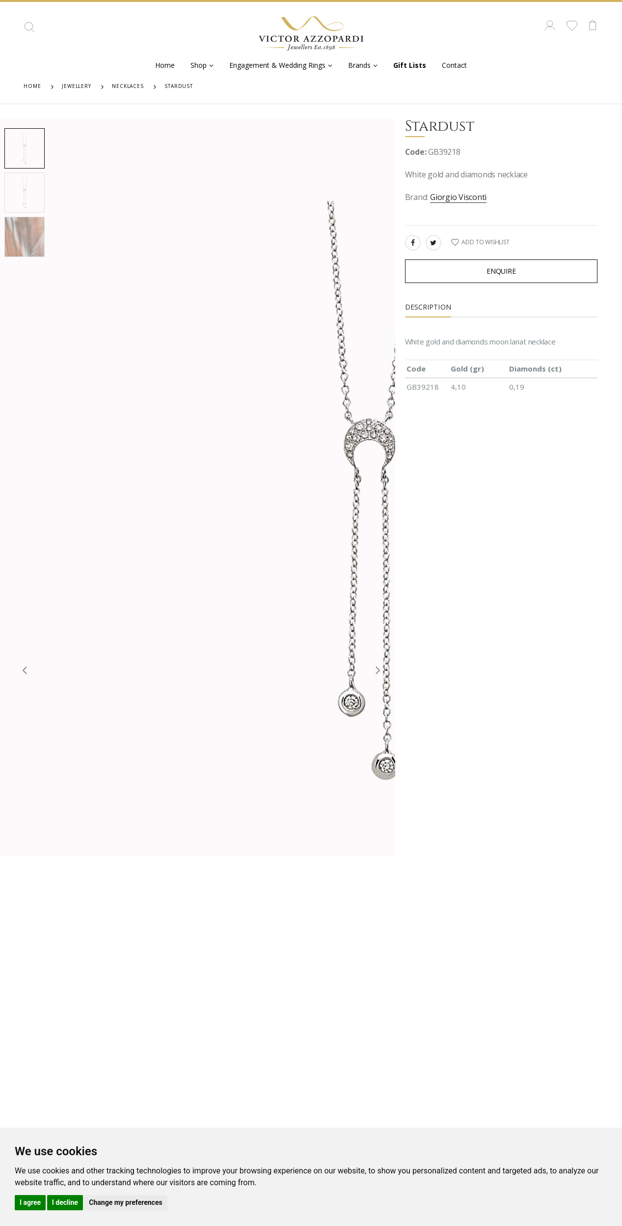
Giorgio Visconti (458, 197)
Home (165, 65)
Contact (454, 65)
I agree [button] (30, 1202)
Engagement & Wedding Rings (277, 65)
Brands (359, 65)
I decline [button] (65, 1202)
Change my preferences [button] (125, 1202)
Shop (198, 65)
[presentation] (20, 669)
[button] (29, 30)
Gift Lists (409, 65)
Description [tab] (428, 307)
